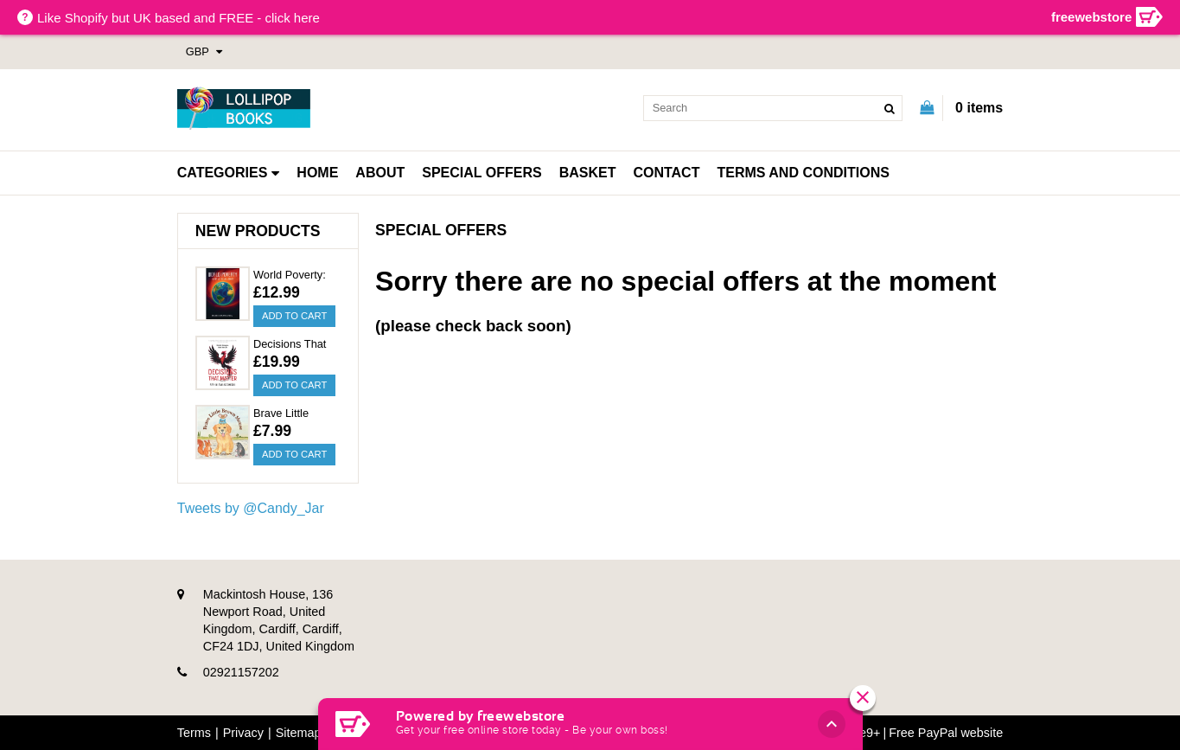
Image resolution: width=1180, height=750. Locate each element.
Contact (666, 172)
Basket (587, 172)
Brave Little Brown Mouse (287, 414)
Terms (194, 733)
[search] (773, 108)
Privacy (243, 733)
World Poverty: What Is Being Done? (289, 276)
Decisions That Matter (289, 345)
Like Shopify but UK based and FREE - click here (178, 17)
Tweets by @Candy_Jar (250, 508)
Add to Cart (294, 316)
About (380, 172)
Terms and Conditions (803, 172)
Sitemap (299, 733)
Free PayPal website (946, 733)
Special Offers (481, 172)
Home (317, 172)
